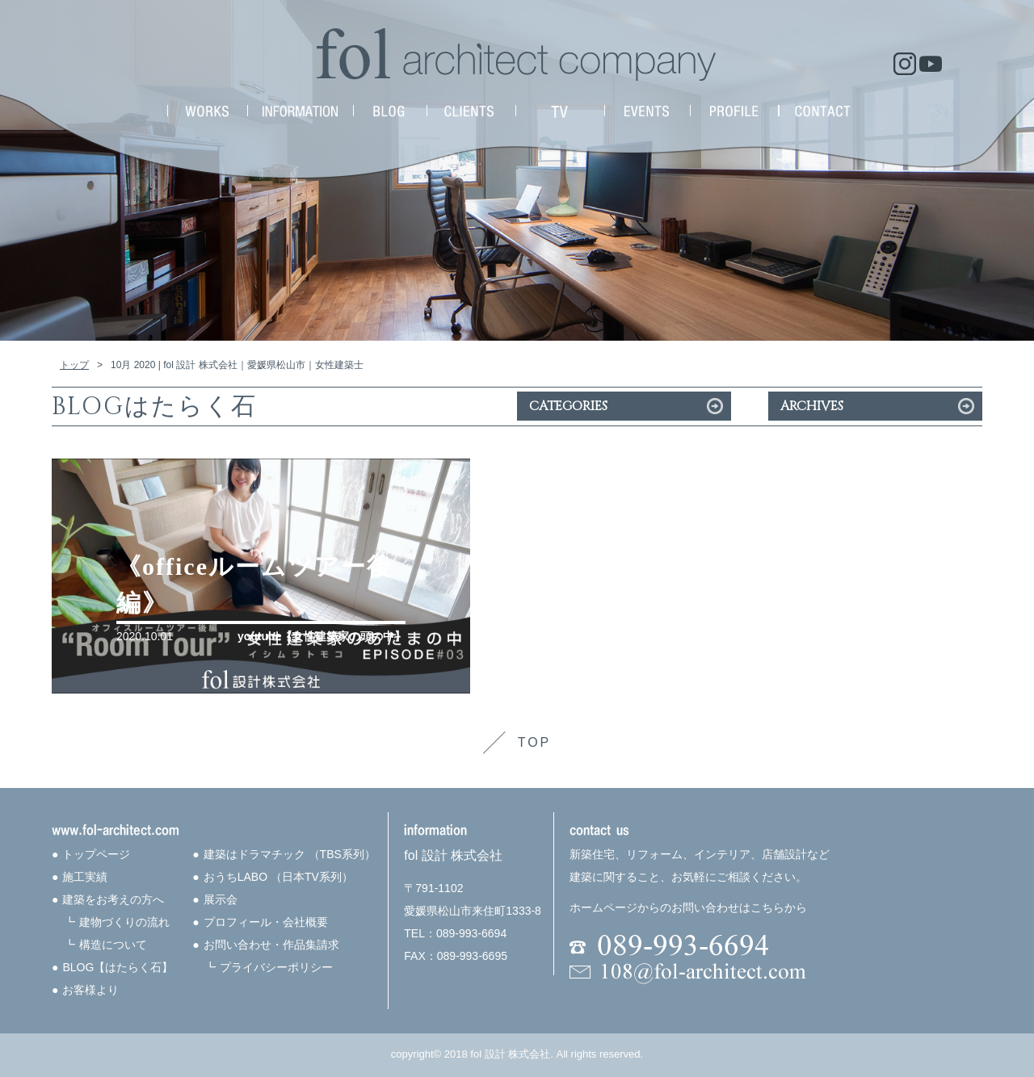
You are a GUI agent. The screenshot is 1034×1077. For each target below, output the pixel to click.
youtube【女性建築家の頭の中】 (321, 636)
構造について (113, 944)
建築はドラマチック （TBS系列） (290, 854)
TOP (535, 742)
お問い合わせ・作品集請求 (271, 944)
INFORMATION (300, 111)
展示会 (220, 899)
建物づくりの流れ (124, 922)
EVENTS (647, 111)
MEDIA (559, 111)
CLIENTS (471, 111)
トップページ (96, 854)
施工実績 (84, 876)
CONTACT (823, 111)
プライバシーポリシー (276, 967)
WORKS (207, 111)
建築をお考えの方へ (113, 899)
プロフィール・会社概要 (266, 922)
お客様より (90, 989)
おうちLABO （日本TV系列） (278, 876)
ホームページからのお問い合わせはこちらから (688, 907)
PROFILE (734, 111)
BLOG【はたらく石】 (117, 967)
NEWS (390, 111)
